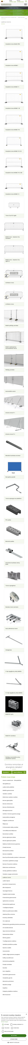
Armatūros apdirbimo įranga (10, 860)
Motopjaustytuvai (7, 810)
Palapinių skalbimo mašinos (10, 991)
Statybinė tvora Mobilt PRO (13, 44)
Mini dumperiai (7, 887)
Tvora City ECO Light (11, 215)
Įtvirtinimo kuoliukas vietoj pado (13, 563)
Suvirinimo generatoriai (9, 974)
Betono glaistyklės (8, 800)
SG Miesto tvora (10, 282)
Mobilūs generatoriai (8, 790)
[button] (14, 1042)
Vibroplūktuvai (6, 783)
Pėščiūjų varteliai (10, 369)
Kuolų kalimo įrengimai (9, 817)
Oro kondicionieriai (8, 927)
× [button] (26, 1014)
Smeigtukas (9, 650)
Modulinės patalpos (7, 14)
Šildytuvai (5, 824)
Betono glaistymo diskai (9, 837)
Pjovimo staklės (7, 947)
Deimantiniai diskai (8, 934)
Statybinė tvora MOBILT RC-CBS (14, 172)
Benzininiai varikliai (8, 834)
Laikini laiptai (6, 880)
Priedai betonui (7, 847)
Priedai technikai (7, 964)
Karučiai (5, 968)
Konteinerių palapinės (8, 961)
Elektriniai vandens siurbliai (10, 797)
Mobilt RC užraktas (11, 735)
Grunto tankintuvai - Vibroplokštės (12, 780)
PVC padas (8, 520)
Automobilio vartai (10, 391)
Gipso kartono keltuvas (9, 931)
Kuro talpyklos (6, 971)
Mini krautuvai (6, 994)
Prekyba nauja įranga (13, 8)
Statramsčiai (6, 951)
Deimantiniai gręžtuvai (9, 904)
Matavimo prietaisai (8, 981)
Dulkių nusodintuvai (8, 957)
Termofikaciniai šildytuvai (10, 830)
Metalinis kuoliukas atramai (13, 455)
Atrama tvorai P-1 (10, 412)
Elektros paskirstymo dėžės (10, 911)
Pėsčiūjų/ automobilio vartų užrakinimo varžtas (13, 757)
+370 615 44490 (12, 1)
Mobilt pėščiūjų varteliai (12, 325)
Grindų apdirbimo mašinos (10, 870)
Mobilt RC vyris (9, 714)
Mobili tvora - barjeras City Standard (13, 237)
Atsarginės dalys (20, 11)
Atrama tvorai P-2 (10, 434)
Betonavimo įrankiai (8, 850)
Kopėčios (5, 988)
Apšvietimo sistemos (8, 901)
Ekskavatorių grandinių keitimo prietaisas (14, 924)
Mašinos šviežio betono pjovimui (11, 844)
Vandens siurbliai (7, 793)
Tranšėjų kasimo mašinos (9, 941)
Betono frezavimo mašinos (10, 864)
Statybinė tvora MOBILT (12, 65)
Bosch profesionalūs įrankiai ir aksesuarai (14, 857)
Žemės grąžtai (6, 937)
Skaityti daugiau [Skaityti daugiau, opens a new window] (4, 1021)
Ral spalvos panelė (10, 477)
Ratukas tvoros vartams (12, 607)
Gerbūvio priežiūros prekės (10, 944)
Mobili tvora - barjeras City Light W (13, 260)
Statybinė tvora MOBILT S (12, 87)
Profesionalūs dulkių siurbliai (10, 827)
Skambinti (6, 772)
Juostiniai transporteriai (9, 884)
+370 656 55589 (20, 1)
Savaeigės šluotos (7, 891)
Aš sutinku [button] (14, 1035)
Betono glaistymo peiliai (9, 840)
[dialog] (14, 1029)
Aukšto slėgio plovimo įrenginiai (11, 954)
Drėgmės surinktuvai (8, 820)
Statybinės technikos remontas (6, 11)
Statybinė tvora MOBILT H (12, 194)
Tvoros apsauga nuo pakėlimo (13, 498)
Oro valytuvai (6, 921)
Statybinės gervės (7, 978)
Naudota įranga (7, 984)
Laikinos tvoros (3, 18)
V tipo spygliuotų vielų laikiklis (13, 671)
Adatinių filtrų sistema (9, 914)
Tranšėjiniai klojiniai (21, 14)
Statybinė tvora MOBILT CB (13, 108)
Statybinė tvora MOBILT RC (13, 129)
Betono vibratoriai (8, 803)
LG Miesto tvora (10, 304)
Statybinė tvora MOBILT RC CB (13, 151)
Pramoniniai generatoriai (9, 897)
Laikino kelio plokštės (8, 787)
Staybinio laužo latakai (9, 894)
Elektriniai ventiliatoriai (9, 867)
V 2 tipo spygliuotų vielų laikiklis (14, 692)
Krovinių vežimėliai (8, 917)
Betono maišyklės (7, 854)
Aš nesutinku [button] (14, 1039)
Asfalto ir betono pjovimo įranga (11, 814)
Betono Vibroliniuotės (8, 807)
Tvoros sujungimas (10, 585)
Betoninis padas (10, 541)
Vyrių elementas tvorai (11, 628)
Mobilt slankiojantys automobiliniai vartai (11, 347)
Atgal (26, 18)
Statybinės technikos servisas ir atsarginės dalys (8, 17)
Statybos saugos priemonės (10, 874)
